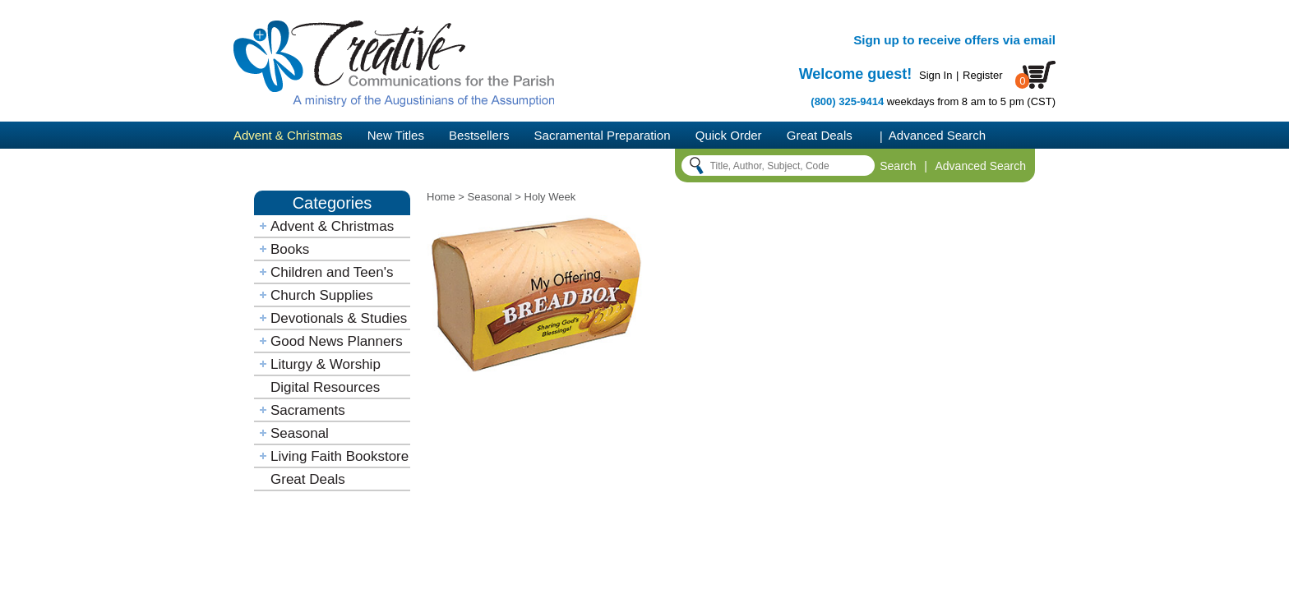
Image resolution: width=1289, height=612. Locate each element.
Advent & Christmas (288, 135)
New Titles (395, 135)
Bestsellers (479, 135)
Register (982, 75)
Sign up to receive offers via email (954, 40)
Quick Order (728, 135)
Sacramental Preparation (602, 135)
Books (289, 249)
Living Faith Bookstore (339, 456)
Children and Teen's (331, 272)
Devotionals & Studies (338, 318)
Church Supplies (321, 295)
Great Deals (819, 135)
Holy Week (550, 197)
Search (898, 166)
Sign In (935, 75)
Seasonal (299, 433)
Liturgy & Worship (325, 364)
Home (441, 197)
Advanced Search (937, 135)
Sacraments (307, 410)
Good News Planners (336, 341)
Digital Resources (325, 387)
